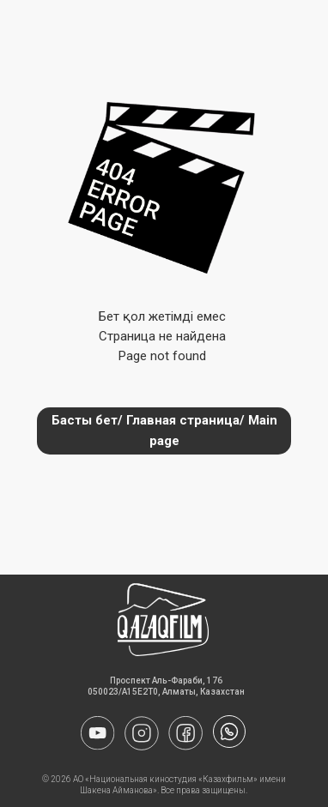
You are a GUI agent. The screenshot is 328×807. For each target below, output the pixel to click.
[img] (229, 731)
